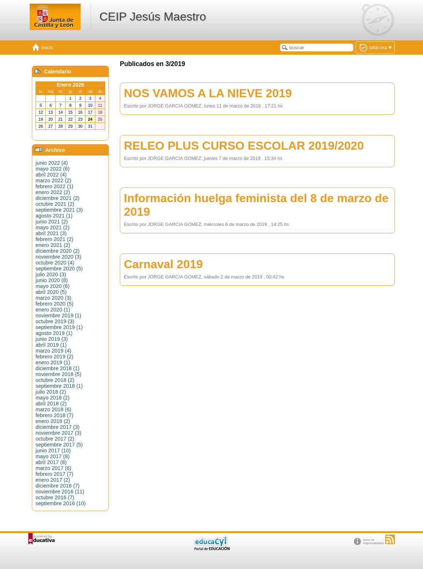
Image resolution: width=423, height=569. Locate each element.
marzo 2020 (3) (53, 298)
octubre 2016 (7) (55, 497)
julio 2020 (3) (51, 274)
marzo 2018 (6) (53, 409)
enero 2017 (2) (53, 480)
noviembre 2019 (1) (58, 315)
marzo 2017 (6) (53, 468)
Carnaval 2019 (163, 264)
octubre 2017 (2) (55, 439)
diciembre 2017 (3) (58, 427)
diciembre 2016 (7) (58, 486)
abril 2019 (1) (51, 345)
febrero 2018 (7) (54, 415)
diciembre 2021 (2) (58, 198)
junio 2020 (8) (52, 280)
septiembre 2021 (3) (59, 210)
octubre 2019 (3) (55, 321)
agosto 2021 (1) (54, 216)
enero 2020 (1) (53, 310)
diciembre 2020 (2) (58, 251)
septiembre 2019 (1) (59, 327)
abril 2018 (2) (51, 403)
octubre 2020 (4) (55, 263)
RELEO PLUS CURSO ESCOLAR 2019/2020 (244, 145)
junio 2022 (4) (52, 163)
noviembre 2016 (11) (60, 492)
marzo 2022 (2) (53, 180)
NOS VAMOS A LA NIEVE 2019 (208, 93)
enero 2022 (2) (53, 192)
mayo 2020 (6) (53, 286)
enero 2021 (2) (53, 245)
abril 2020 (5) (51, 292)
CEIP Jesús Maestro (152, 16)
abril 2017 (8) (51, 462)
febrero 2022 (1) (54, 186)
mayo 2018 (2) (53, 398)
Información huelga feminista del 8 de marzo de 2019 (256, 205)
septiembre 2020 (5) (59, 268)
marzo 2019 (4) (53, 351)
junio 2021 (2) (52, 222)
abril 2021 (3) (51, 233)
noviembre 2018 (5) (58, 374)
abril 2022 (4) (51, 175)
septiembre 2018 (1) (59, 386)
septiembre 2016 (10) (61, 503)
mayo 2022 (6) (53, 169)
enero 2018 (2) (53, 421)
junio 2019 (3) (52, 339)
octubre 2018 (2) (55, 380)
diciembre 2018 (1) (58, 368)
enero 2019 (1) (53, 362)
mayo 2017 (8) (53, 456)
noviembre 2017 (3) (58, 433)
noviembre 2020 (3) (58, 257)
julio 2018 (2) (51, 392)
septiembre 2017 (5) (59, 445)
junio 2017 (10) (53, 450)
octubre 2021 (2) (55, 204)
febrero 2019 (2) (54, 357)
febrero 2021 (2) (54, 239)
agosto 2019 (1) (54, 333)
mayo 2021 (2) (53, 227)
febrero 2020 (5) (54, 304)
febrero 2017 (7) (54, 474)
